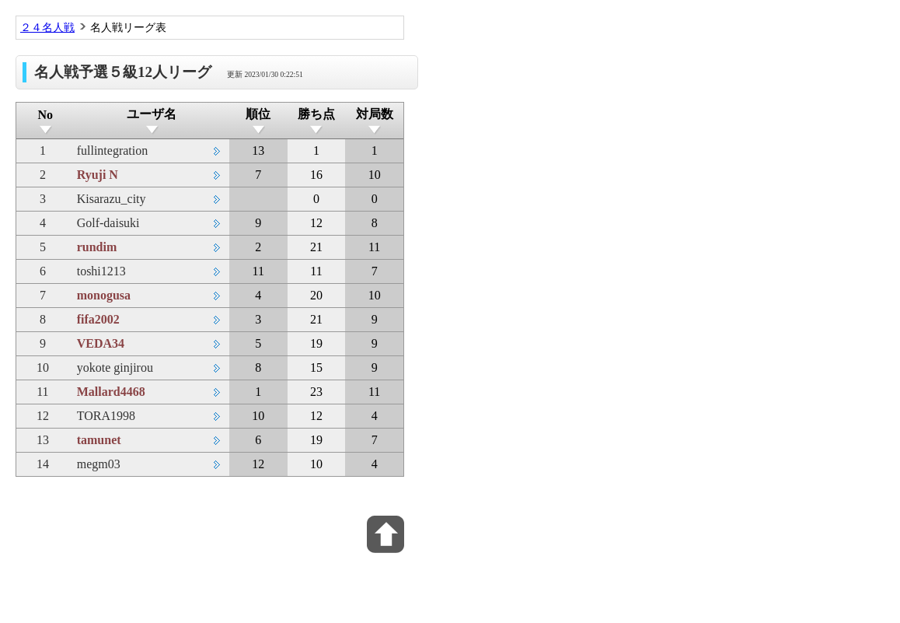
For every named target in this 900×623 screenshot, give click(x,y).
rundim (97, 247)
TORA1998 (106, 415)
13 (43, 439)
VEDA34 (100, 343)
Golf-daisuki (108, 222)
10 (43, 367)
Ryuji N (97, 174)
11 (42, 391)
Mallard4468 (111, 391)
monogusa (104, 295)
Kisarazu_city (111, 198)
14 (43, 464)
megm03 (98, 464)
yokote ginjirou (115, 367)
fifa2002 (98, 319)
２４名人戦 (47, 27)
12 (43, 415)
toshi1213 (101, 271)
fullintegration (112, 150)
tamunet (99, 439)
